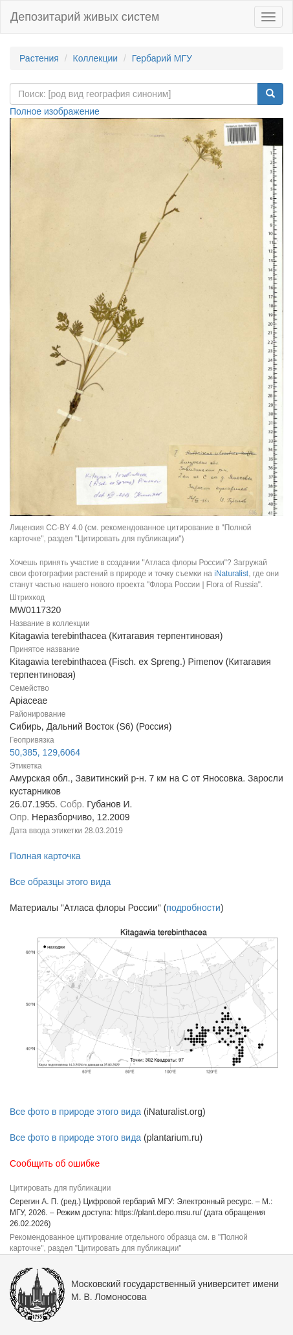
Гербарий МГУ (162, 58)
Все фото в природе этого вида (75, 1111)
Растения (39, 58)
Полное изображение (55, 111)
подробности (193, 908)
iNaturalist (231, 573)
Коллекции (95, 58)
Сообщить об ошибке (55, 1163)
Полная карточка (45, 856)
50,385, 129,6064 (45, 752)
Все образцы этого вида (60, 882)
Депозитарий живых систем (84, 16)
